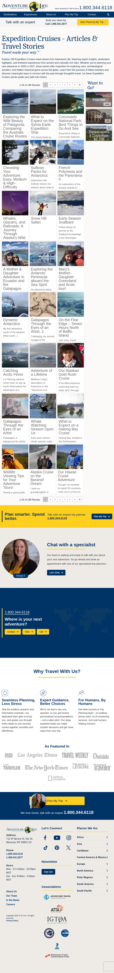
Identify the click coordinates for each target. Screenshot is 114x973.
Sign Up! (48, 872)
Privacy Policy (12, 921)
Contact (92, 14)
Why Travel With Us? (57, 671)
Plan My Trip (71, 14)
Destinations (10, 14)
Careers (10, 904)
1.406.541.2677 (14, 857)
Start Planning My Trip (91, 22)
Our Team (11, 896)
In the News (12, 900)
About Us (51, 14)
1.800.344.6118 (95, 7)
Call (56, 24)
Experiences (30, 14)
